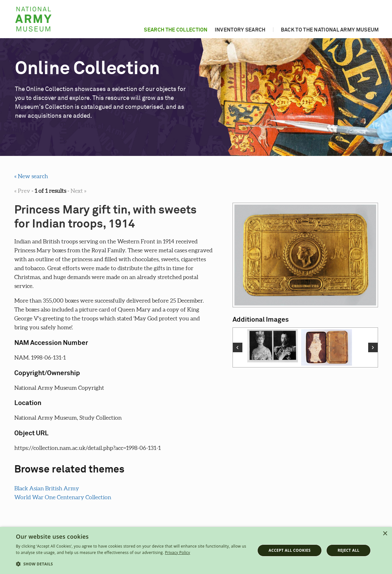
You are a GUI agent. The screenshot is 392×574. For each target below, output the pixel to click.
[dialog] (196, 550)
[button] (132, 564)
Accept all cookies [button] (290, 550)
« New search (31, 176)
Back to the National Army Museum (330, 29)
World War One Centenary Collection (62, 497)
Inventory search (240, 29)
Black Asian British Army (46, 488)
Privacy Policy (177, 552)
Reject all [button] (349, 550)
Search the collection (175, 29)
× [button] (384, 533)
